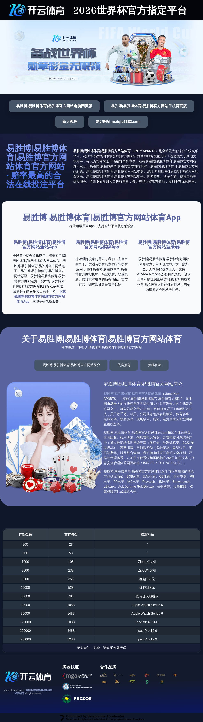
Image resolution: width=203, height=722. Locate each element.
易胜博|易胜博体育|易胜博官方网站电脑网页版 (54, 106)
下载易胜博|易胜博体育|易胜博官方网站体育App (40, 296)
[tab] (70, 365)
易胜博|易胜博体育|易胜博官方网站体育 (132, 394)
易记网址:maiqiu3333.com (118, 122)
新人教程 (69, 122)
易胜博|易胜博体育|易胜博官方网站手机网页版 (149, 106)
